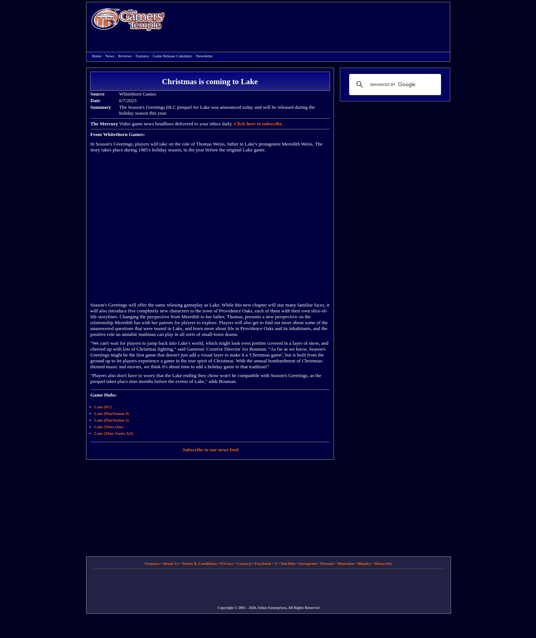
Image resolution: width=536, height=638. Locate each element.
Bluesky (364, 563)
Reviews (125, 56)
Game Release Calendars (172, 56)
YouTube (288, 563)
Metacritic (383, 563)
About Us (171, 563)
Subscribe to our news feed (210, 449)
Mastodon (345, 563)
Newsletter (204, 56)
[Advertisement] (311, 20)
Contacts (244, 563)
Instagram (308, 563)
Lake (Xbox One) (109, 427)
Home (128, 19)
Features (142, 56)
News (109, 56)
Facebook (263, 563)
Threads (327, 563)
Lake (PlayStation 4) (112, 414)
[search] (394, 84)
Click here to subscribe (258, 123)
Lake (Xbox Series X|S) (114, 433)
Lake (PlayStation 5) (112, 420)
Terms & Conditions (199, 563)
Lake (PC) (103, 407)
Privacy (226, 563)
